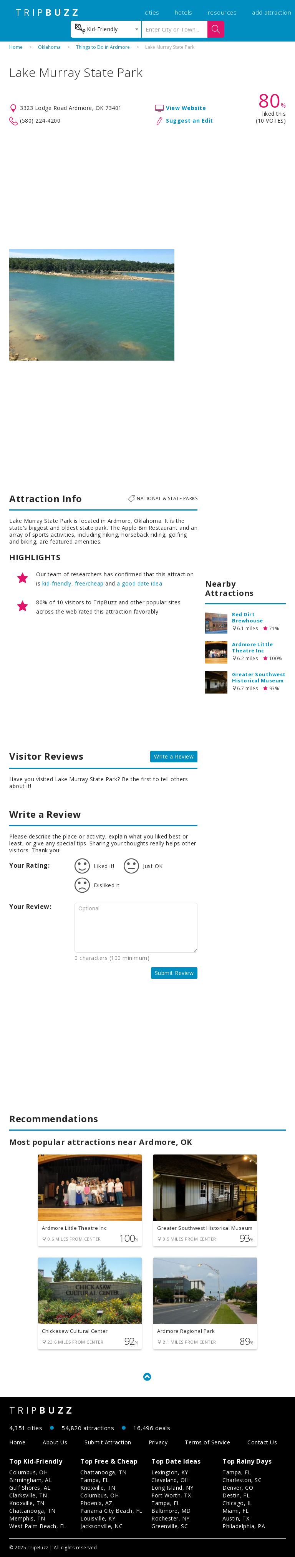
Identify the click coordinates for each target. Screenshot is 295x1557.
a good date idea (139, 583)
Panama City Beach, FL (111, 1510)
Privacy (158, 1442)
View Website (186, 107)
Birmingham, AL (30, 1480)
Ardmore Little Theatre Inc (252, 647)
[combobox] (106, 29)
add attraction (271, 12)
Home (16, 47)
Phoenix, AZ (96, 1503)
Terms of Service (207, 1442)
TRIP (48, 12)
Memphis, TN (27, 1518)
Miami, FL (235, 1510)
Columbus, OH (28, 1472)
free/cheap (89, 583)
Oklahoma (49, 47)
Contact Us (262, 1442)
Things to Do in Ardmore (103, 47)
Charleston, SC (242, 1480)
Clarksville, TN (28, 1495)
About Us (55, 1442)
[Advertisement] (147, 187)
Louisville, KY (97, 1518)
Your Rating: (29, 865)
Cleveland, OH (170, 1480)
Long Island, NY (172, 1487)
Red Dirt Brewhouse (247, 617)
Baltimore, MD (171, 1510)
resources (222, 12)
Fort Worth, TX (171, 1495)
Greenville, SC (169, 1526)
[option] (91, 305)
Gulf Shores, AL (30, 1487)
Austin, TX (235, 1518)
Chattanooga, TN (32, 1510)
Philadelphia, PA (243, 1526)
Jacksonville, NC (101, 1526)
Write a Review (174, 756)
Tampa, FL (94, 1480)
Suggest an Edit (189, 120)
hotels (183, 12)
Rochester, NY (170, 1518)
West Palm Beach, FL (37, 1526)
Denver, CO (237, 1487)
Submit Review (174, 972)
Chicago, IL (237, 1503)
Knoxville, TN (27, 1503)
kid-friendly (56, 583)
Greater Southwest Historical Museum (259, 677)
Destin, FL (236, 1495)
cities (152, 12)
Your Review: (30, 906)
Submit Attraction (108, 1442)
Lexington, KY (169, 1472)
